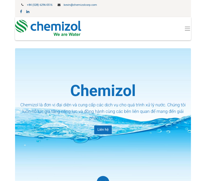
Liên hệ (103, 130)
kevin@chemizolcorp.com (80, 5)
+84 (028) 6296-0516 (39, 5)
